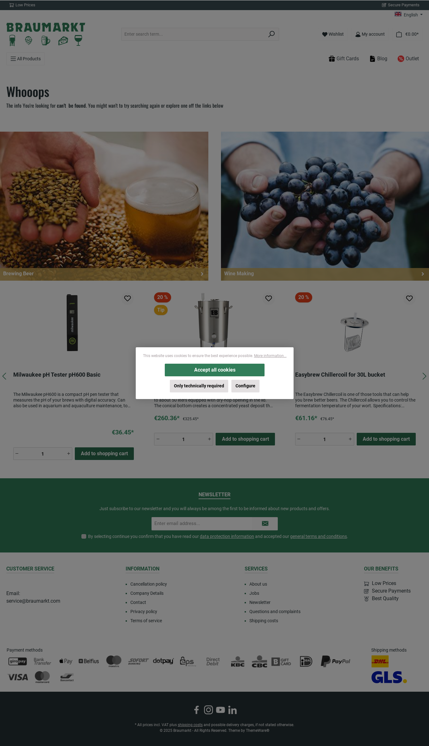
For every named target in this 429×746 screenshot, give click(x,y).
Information (142, 569)
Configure (245, 386)
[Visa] (17, 677)
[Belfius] (89, 661)
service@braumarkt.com (33, 601)
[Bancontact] (67, 677)
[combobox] (193, 34)
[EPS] (188, 661)
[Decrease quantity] (17, 454)
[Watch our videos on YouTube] (220, 709)
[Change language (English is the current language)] (409, 14)
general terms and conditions (318, 536)
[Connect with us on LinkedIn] (232, 709)
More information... (270, 356)
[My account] (370, 34)
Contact (138, 602)
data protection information (227, 536)
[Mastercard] (42, 677)
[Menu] (25, 58)
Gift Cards (343, 58)
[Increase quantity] (68, 454)
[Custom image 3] (281, 661)
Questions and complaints (275, 611)
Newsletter (260, 602)
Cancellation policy (148, 584)
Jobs (254, 593)
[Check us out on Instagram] (208, 709)
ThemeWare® (257, 730)
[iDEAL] (306, 661)
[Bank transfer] (42, 661)
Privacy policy (143, 611)
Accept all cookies (214, 370)
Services (256, 569)
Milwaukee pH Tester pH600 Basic (56, 374)
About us (258, 584)
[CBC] (259, 661)
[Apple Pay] (65, 661)
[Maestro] (114, 661)
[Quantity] (43, 454)
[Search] (271, 34)
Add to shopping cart (104, 454)
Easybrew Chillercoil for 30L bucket (340, 374)
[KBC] (238, 661)
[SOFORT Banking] (139, 661)
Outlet (408, 58)
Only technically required (199, 386)
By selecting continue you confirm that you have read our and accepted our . (218, 536)
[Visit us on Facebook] (196, 709)
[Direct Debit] (213, 661)
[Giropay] (17, 661)
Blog (378, 58)
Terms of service (146, 620)
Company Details (147, 593)
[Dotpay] (163, 661)
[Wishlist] (333, 34)
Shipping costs (263, 620)
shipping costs (190, 725)
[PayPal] (336, 661)
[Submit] (265, 524)
